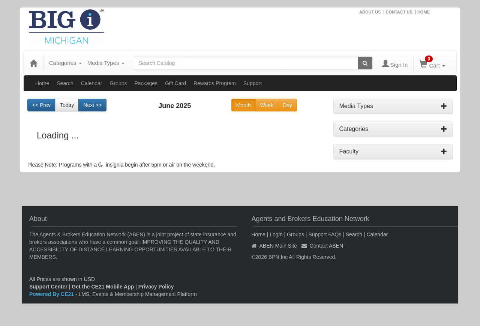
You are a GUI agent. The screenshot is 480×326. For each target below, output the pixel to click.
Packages (145, 83)
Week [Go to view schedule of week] (267, 105)
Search (65, 83)
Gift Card (175, 83)
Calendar (91, 83)
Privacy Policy (156, 287)
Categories (65, 63)
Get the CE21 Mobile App (103, 287)
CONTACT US (399, 12)
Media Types (105, 63)
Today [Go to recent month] (67, 105)
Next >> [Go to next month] (92, 105)
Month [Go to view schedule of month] (243, 105)
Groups (118, 83)
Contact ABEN (327, 246)
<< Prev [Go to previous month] (41, 105)
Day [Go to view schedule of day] (287, 105)
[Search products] (365, 63)
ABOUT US (370, 12)
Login (276, 234)
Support (252, 83)
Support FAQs (324, 234)
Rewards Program (215, 83)
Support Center (48, 287)
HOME (423, 12)
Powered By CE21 (52, 294)
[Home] (33, 63)
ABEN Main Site (278, 246)
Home (42, 83)
